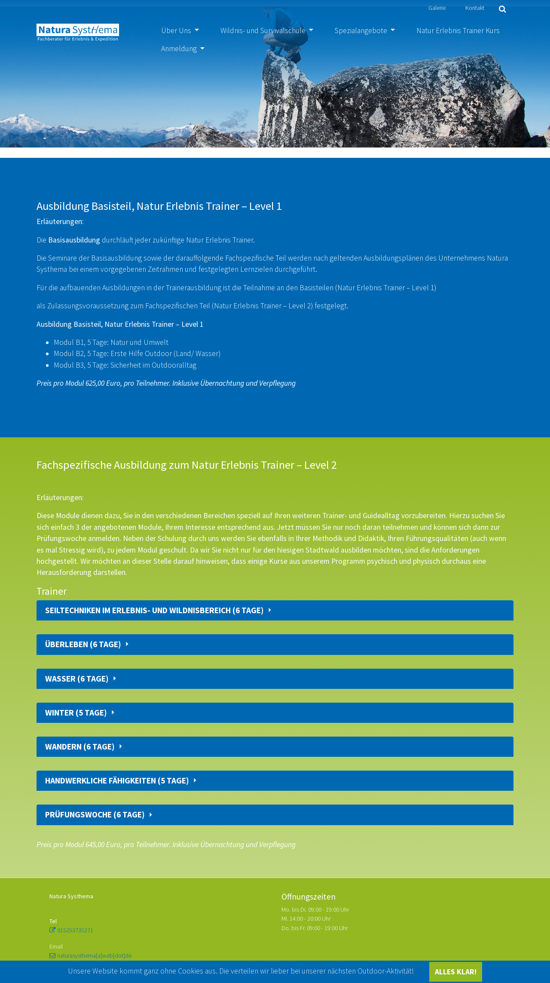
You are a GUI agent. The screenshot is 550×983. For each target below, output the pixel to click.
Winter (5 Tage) (77, 713)
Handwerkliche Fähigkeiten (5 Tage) (118, 781)
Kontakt (474, 8)
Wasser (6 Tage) (77, 679)
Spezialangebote (362, 30)
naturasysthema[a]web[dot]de (94, 955)
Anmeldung (180, 48)
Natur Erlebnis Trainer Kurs (458, 30)
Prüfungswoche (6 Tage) (96, 815)
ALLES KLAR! (456, 972)
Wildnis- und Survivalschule (263, 30)
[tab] (275, 610)
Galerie (437, 8)
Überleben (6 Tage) (84, 644)
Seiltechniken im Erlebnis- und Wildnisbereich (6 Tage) (155, 610)
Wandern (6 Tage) (80, 747)
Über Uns (177, 30)
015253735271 (75, 930)
